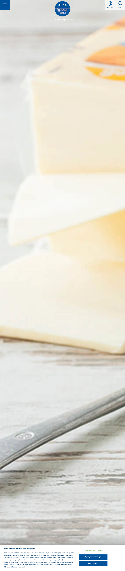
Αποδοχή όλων (93, 566)
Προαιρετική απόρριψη (93, 559)
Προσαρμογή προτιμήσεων (93, 553)
